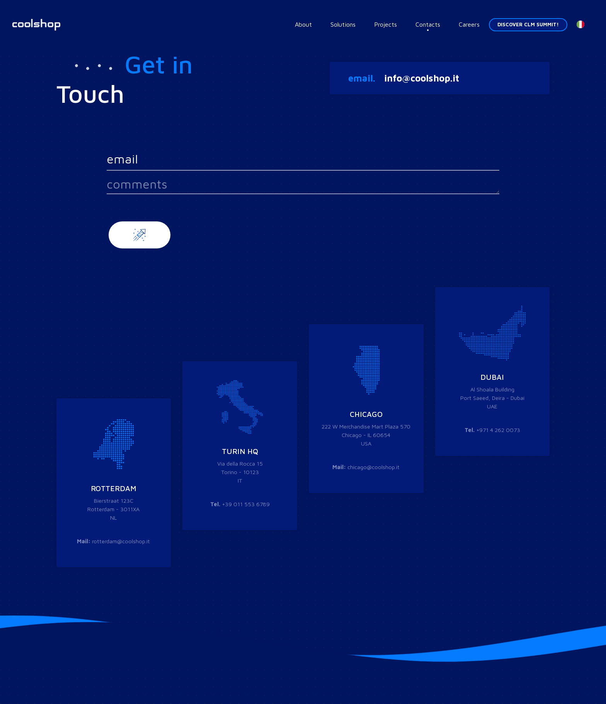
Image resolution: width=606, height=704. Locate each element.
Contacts (427, 24)
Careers (469, 24)
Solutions (343, 24)
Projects (385, 24)
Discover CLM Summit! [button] (528, 24)
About (303, 24)
